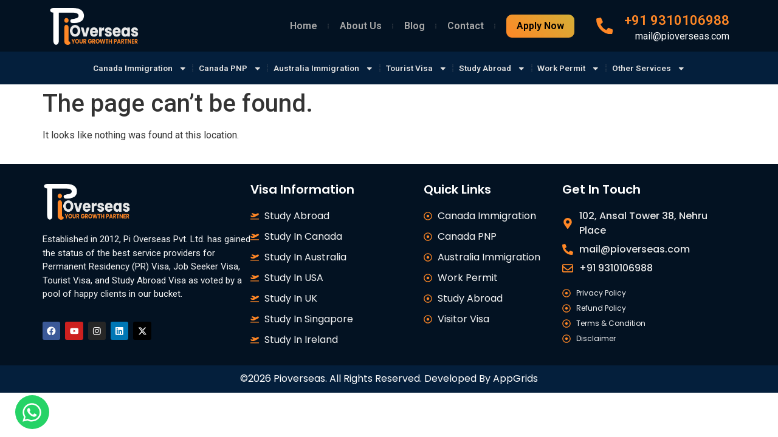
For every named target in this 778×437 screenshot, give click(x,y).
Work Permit (577, 68)
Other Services (661, 68)
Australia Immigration (320, 68)
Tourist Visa (417, 68)
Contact (465, 26)
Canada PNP (223, 68)
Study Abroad (497, 68)
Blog (414, 26)
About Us (361, 26)
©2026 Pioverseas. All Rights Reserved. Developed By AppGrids (389, 378)
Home (303, 26)
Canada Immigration (129, 68)
